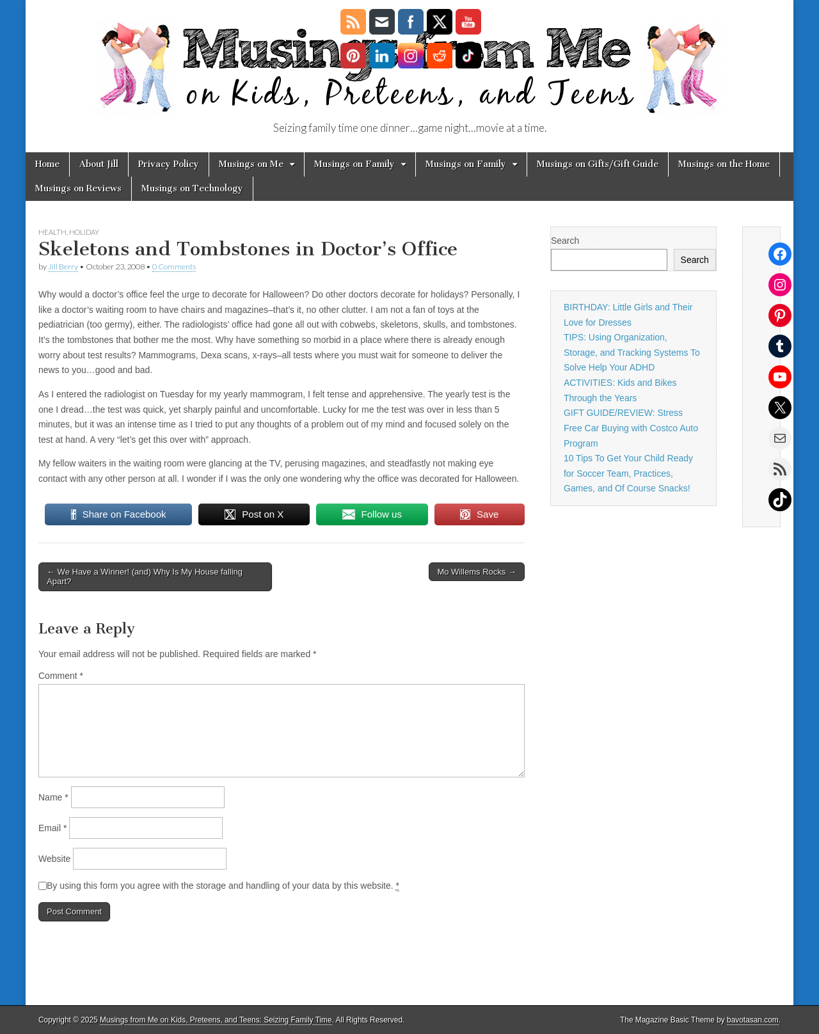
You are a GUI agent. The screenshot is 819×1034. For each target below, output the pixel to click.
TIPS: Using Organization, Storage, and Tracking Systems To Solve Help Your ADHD (632, 352)
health (52, 232)
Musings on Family (354, 164)
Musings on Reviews (78, 188)
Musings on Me (251, 164)
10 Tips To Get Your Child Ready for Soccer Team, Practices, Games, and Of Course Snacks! (628, 473)
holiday (84, 232)
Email (52, 828)
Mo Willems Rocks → (476, 572)
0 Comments (174, 266)
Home (47, 164)
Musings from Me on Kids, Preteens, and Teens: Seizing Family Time (216, 1019)
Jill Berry (63, 266)
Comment (60, 676)
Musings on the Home (724, 164)
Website (54, 859)
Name (53, 797)
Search (565, 240)
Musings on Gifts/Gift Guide (597, 164)
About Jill (98, 164)
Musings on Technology (192, 188)
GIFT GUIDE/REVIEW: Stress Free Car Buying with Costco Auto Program (631, 428)
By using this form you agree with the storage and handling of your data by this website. (223, 885)
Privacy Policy (168, 164)
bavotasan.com (753, 1019)
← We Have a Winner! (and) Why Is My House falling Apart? (145, 577)
